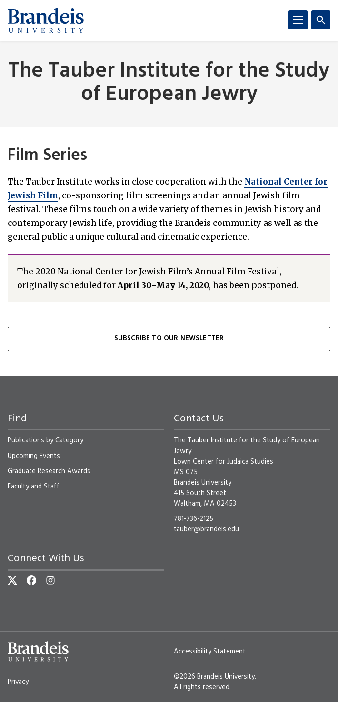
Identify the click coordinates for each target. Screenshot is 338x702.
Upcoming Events (34, 456)
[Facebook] (31, 580)
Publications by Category (45, 440)
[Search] (320, 19)
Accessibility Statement (210, 651)
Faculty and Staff (34, 486)
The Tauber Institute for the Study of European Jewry (169, 83)
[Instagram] (50, 580)
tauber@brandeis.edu (206, 529)
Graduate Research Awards (49, 471)
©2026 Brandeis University (214, 676)
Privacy (18, 682)
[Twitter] (12, 580)
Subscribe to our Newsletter (169, 338)
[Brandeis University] (46, 20)
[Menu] (298, 19)
